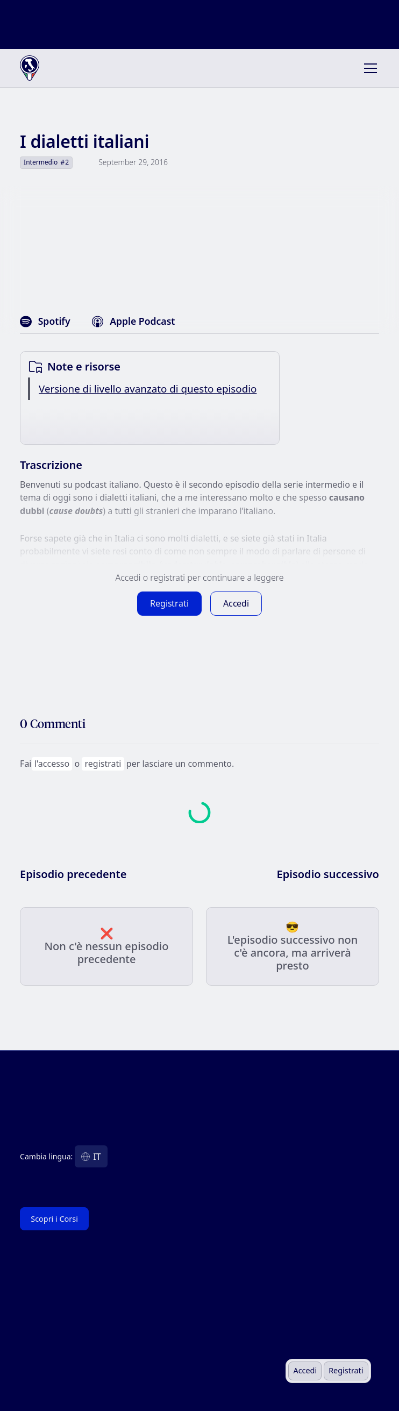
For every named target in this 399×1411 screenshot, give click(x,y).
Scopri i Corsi (54, 1219)
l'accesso (51, 763)
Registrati (346, 1370)
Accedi (305, 1370)
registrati (103, 763)
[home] (55, 68)
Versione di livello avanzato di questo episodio (147, 389)
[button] (368, 68)
